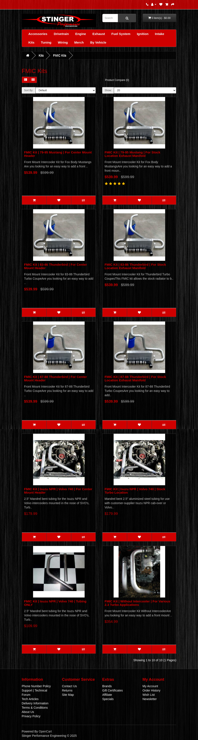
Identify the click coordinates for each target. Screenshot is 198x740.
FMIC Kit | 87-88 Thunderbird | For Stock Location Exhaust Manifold (135, 378)
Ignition (142, 34)
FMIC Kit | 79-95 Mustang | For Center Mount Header (58, 154)
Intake (159, 34)
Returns (67, 690)
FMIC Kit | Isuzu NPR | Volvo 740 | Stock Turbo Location (135, 490)
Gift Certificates (112, 690)
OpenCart (45, 731)
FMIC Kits (59, 55)
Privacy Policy (31, 716)
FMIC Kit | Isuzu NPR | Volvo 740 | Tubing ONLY (55, 603)
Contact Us (69, 686)
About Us (28, 712)
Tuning (46, 42)
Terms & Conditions (35, 707)
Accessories (37, 34)
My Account (150, 686)
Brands (107, 686)
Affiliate (107, 694)
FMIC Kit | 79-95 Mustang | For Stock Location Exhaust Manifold (132, 154)
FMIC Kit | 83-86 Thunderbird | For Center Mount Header (55, 266)
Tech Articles (30, 699)
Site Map (68, 694)
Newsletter (150, 699)
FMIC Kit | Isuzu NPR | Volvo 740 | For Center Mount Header (58, 490)
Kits (31, 42)
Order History (151, 690)
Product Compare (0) (117, 80)
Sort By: (28, 90)
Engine (80, 34)
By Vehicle (98, 42)
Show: (108, 90)
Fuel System (120, 34)
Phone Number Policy (36, 686)
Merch (79, 42)
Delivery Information (35, 703)
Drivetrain (61, 34)
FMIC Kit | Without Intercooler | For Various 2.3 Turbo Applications (137, 603)
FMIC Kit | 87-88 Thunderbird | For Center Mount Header (55, 378)
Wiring (63, 42)
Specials (108, 699)
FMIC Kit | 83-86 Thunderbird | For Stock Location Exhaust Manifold (135, 266)
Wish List (149, 694)
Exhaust (98, 34)
